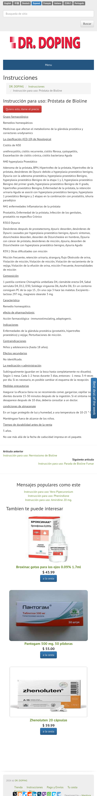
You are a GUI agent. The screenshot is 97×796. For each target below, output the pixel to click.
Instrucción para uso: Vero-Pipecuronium (48, 492)
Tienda (18, 787)
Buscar (87, 23)
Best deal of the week (94, 398)
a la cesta (48, 578)
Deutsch (26, 3)
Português (79, 3)
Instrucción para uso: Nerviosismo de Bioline (30, 455)
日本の (68, 3)
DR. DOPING (21, 780)
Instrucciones (35, 787)
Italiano (57, 3)
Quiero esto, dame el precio (22, 109)
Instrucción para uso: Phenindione (48, 496)
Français (47, 3)
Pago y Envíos (55, 787)
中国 (16, 3)
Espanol (36, 3)
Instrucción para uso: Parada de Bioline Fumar (66, 463)
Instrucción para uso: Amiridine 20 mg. (48, 500)
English (7, 3)
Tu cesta (72, 787)
